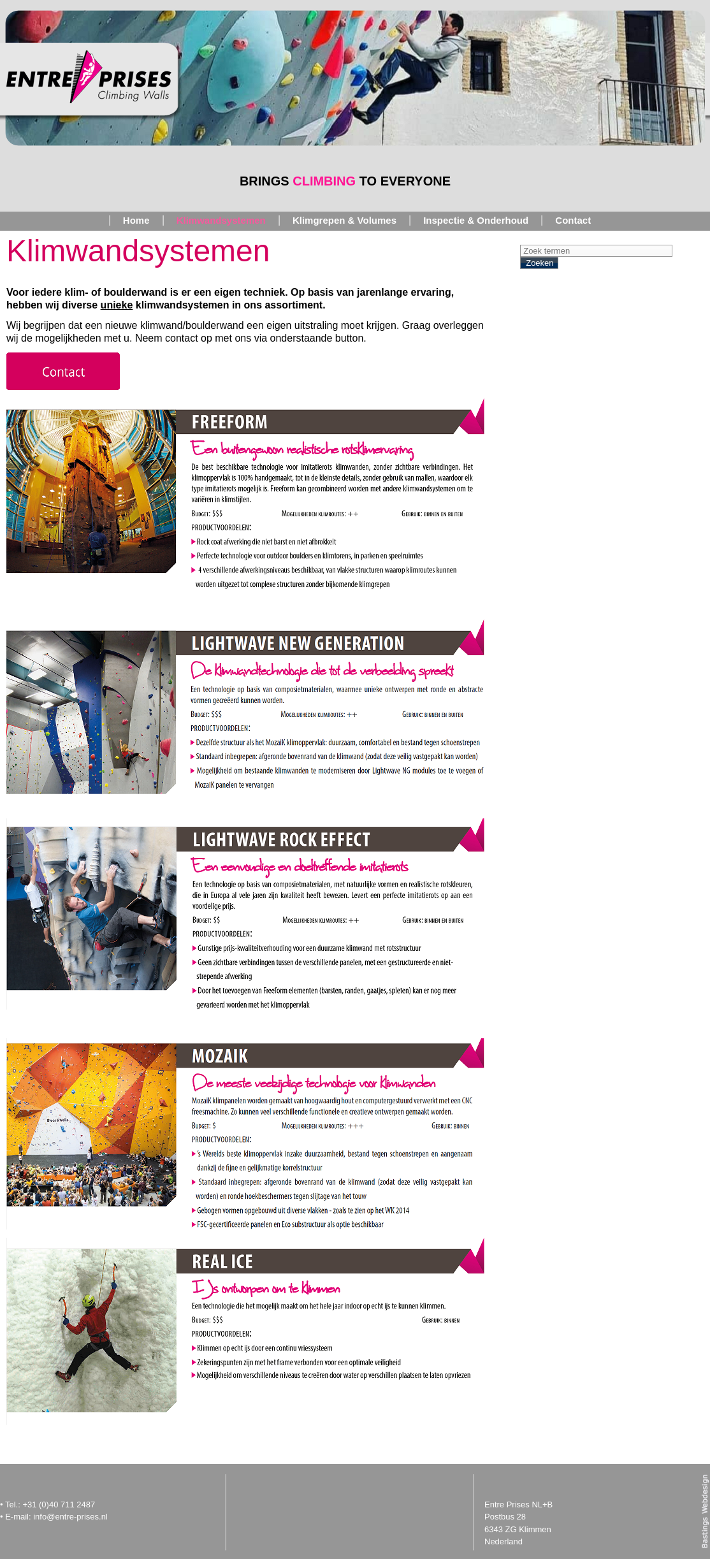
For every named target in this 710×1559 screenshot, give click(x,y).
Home (136, 220)
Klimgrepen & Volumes (344, 220)
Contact (573, 220)
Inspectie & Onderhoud (475, 220)
